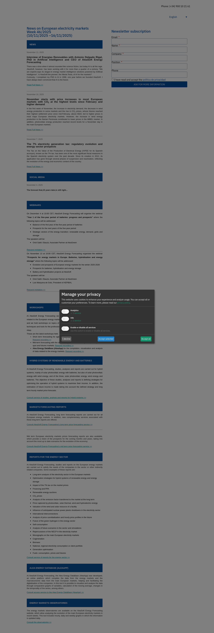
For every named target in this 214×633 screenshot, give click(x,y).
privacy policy (123, 302)
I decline (66, 339)
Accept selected (106, 339)
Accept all (146, 339)
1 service (75, 313)
